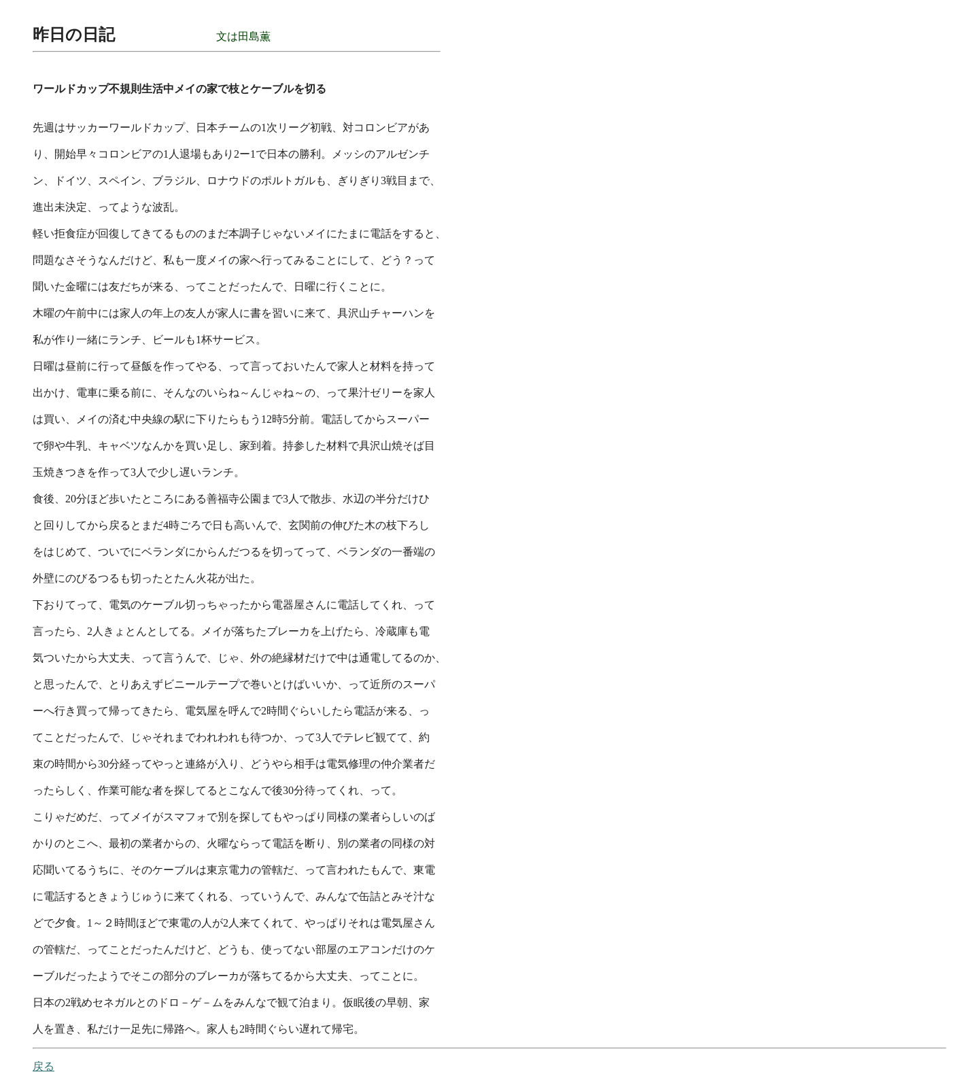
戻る (43, 1066)
